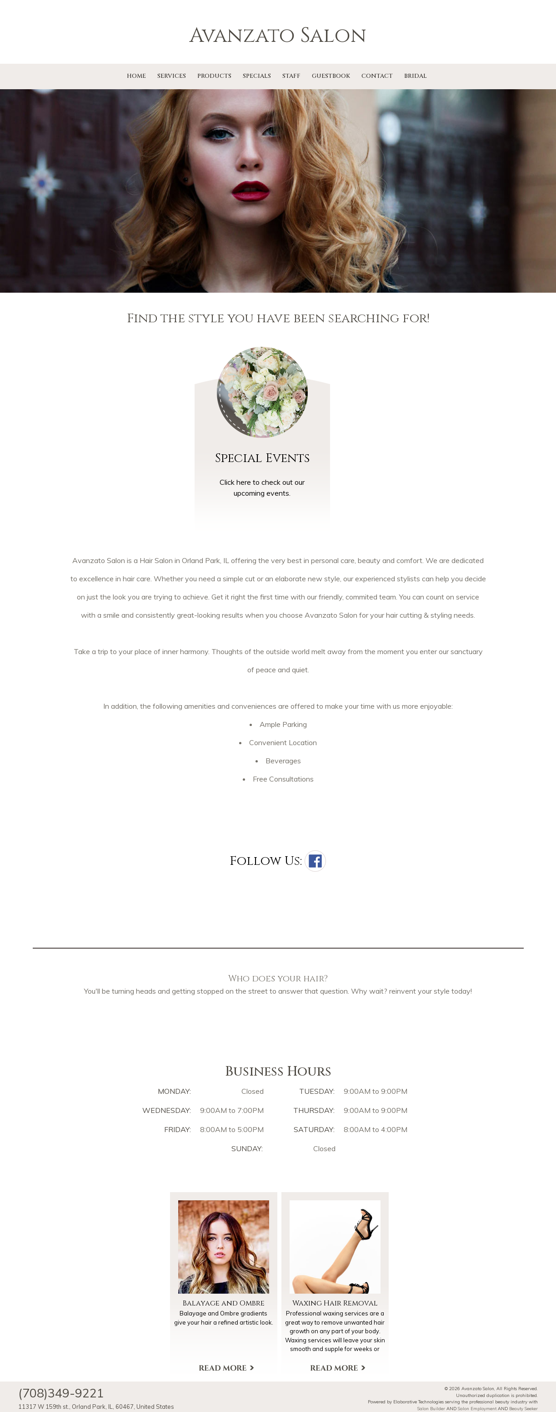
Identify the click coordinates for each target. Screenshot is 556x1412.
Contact (377, 76)
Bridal (415, 76)
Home (136, 76)
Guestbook (331, 76)
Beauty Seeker (523, 1408)
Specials (257, 76)
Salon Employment (477, 1408)
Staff (291, 76)
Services (171, 76)
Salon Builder (431, 1408)
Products (214, 76)
